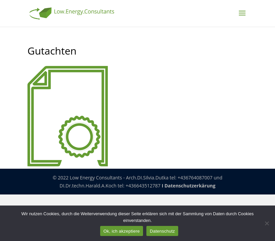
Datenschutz (162, 231)
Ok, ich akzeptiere (122, 231)
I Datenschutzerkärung (189, 185)
